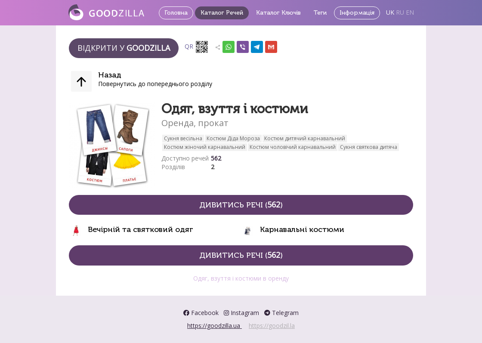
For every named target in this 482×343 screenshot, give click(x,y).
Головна (176, 12)
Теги (320, 12)
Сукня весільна (183, 138)
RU (400, 12)
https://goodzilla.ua (214, 325)
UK (390, 12)
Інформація (357, 12)
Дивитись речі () (241, 204)
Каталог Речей (222, 12)
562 (216, 158)
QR (197, 47)
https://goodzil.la (272, 325)
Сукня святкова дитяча (368, 147)
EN (410, 12)
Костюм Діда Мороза (233, 138)
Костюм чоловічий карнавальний (293, 147)
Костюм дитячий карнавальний (304, 138)
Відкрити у (123, 48)
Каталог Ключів (278, 12)
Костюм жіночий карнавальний (204, 147)
